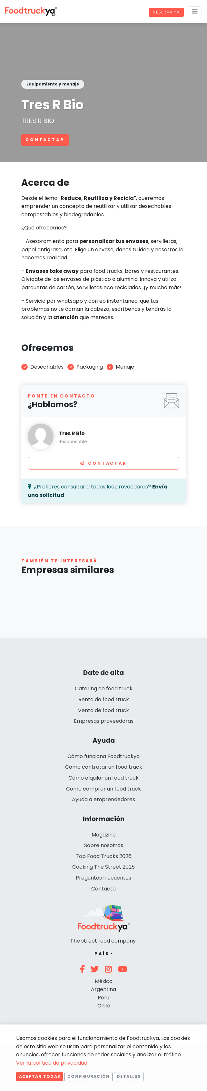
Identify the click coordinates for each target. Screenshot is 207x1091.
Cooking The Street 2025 (103, 867)
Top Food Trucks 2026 (104, 856)
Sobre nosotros (103, 845)
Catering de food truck (104, 688)
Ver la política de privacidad (51, 1063)
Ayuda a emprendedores (103, 799)
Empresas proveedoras (103, 721)
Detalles (129, 1076)
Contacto (103, 888)
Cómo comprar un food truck (103, 788)
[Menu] (195, 11)
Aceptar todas (39, 1076)
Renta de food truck (103, 699)
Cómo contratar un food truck (103, 767)
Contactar (44, 139)
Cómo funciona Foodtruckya (103, 756)
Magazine (104, 834)
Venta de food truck (103, 710)
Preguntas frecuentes (103, 877)
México (104, 981)
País (102, 953)
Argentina (103, 989)
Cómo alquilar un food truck (103, 778)
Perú (103, 997)
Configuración (88, 1076)
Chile (103, 1005)
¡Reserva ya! (166, 12)
